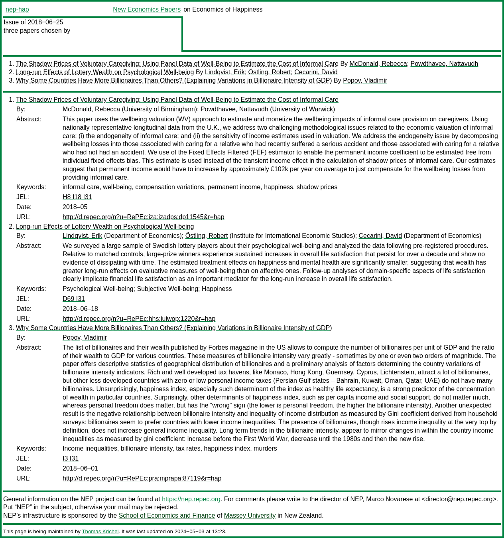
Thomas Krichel (100, 531)
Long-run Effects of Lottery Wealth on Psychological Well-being (105, 72)
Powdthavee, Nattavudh (444, 63)
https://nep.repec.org (191, 499)
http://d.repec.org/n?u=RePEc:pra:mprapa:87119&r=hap (142, 478)
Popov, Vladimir (365, 80)
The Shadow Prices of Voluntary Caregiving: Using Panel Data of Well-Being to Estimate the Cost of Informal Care (177, 63)
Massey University (250, 515)
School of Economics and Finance (167, 515)
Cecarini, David (315, 72)
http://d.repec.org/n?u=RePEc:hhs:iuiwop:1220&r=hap (139, 318)
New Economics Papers (147, 9)
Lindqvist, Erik (225, 72)
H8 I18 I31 (77, 197)
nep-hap (17, 9)
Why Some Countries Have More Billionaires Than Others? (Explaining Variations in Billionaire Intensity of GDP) (174, 80)
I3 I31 (71, 458)
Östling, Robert (269, 72)
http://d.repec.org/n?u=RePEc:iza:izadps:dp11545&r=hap (143, 217)
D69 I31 (74, 298)
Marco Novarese (389, 499)
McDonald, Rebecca (378, 63)
